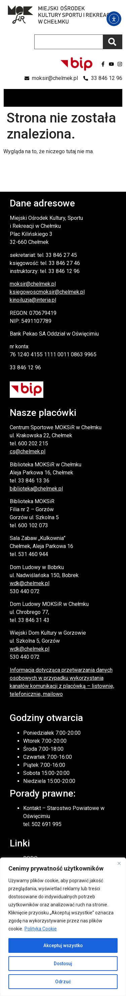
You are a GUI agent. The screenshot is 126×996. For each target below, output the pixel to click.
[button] (116, 97)
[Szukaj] (112, 41)
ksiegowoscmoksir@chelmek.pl (47, 292)
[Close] (119, 863)
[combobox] (68, 41)
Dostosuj (63, 963)
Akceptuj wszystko (63, 945)
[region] (63, 926)
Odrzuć (63, 981)
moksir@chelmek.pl (33, 284)
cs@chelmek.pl (27, 451)
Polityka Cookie (41, 928)
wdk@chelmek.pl (29, 583)
